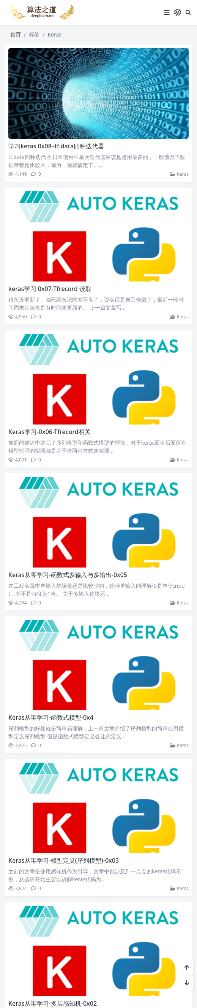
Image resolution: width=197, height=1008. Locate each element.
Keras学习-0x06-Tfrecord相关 (49, 432)
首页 (15, 34)
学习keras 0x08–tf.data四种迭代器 (56, 146)
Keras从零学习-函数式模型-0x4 (50, 716)
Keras (179, 174)
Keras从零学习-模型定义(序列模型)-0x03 (63, 859)
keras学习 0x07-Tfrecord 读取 (49, 289)
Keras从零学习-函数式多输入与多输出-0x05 (67, 574)
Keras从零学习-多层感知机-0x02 (52, 1001)
